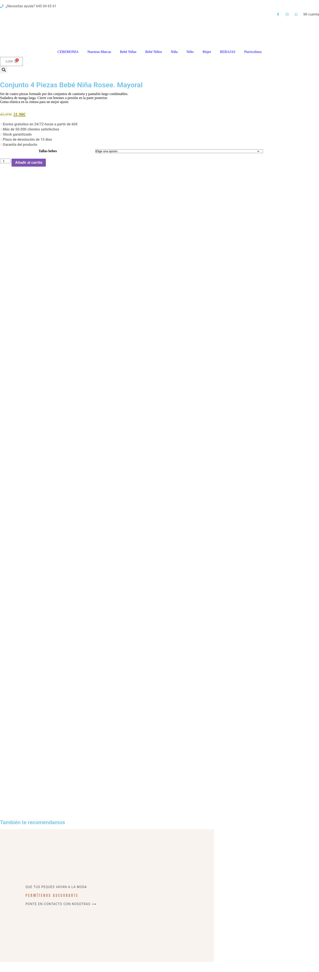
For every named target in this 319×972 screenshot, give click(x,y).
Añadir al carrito (28, 162)
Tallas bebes (48, 151)
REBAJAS (227, 52)
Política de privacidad (261, 942)
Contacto (181, 968)
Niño (190, 52)
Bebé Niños (153, 52)
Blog (249, 925)
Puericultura (252, 52)
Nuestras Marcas (99, 52)
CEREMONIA (67, 52)
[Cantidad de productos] (5, 161)
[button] (3, 69)
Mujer (206, 52)
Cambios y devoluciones (263, 931)
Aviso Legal (254, 936)
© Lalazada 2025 (49, 968)
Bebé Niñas (128, 52)
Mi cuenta (226, 968)
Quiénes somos (257, 919)
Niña (174, 52)
